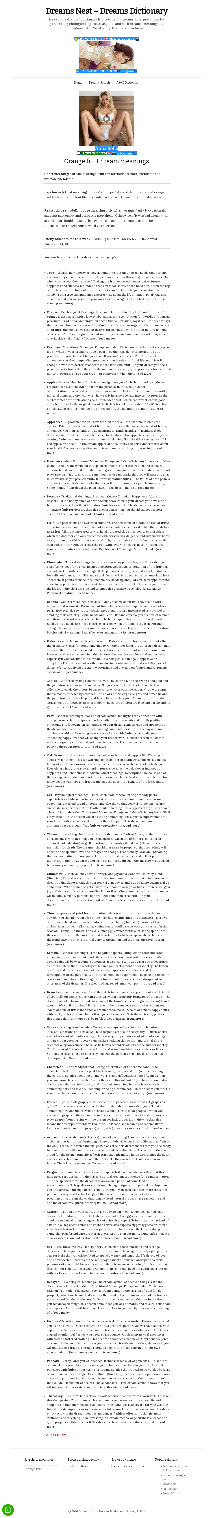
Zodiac (52, 680)
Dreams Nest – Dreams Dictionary (107, 11)
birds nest (170, 1484)
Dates (51, 641)
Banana (52, 602)
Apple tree (54, 422)
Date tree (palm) (59, 461)
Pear (50, 716)
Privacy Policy (135, 1511)
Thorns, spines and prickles (67, 913)
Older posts (54, 1435)
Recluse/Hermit (59, 1321)
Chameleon (55, 1067)
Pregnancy (55, 1172)
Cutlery (52, 1211)
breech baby (171, 1493)
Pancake (53, 1361)
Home (78, 82)
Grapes (52, 1102)
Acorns (52, 1137)
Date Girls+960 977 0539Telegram (106, 71)
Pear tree (53, 347)
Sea (49, 1247)
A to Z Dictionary (127, 82)
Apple (51, 382)
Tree (50, 272)
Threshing (55, 1396)
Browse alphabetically (83, 1460)
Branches (54, 992)
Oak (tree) (54, 755)
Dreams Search (99, 82)
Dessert (52, 496)
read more (64, 303)
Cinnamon (54, 874)
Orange (52, 312)
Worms (52, 834)
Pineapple (54, 562)
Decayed (53, 1282)
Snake (51, 1027)
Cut (49, 795)
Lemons (53, 953)
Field (50, 523)
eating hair (170, 1488)
